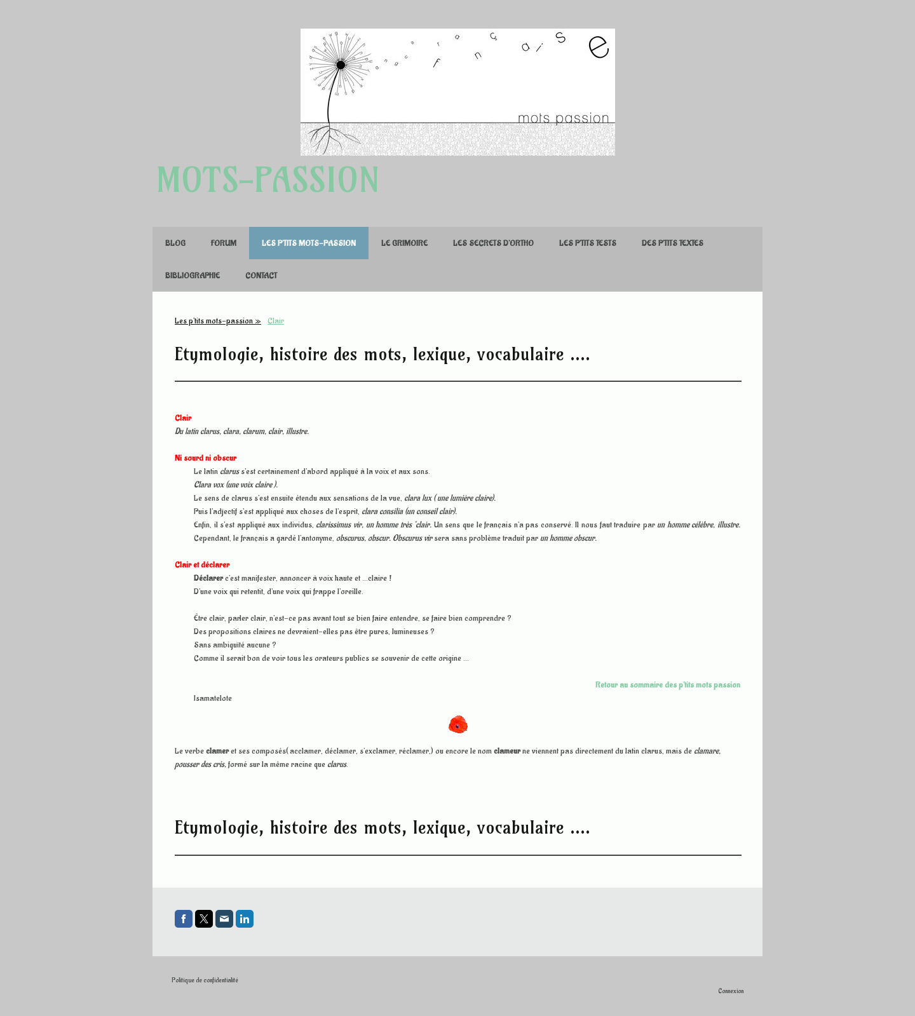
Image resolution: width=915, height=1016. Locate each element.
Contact (261, 275)
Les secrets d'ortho (493, 243)
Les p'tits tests (587, 243)
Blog (175, 243)
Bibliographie (192, 275)
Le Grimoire (404, 243)
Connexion (730, 991)
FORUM (223, 243)
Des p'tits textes (672, 243)
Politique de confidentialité (205, 980)
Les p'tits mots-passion (309, 243)
